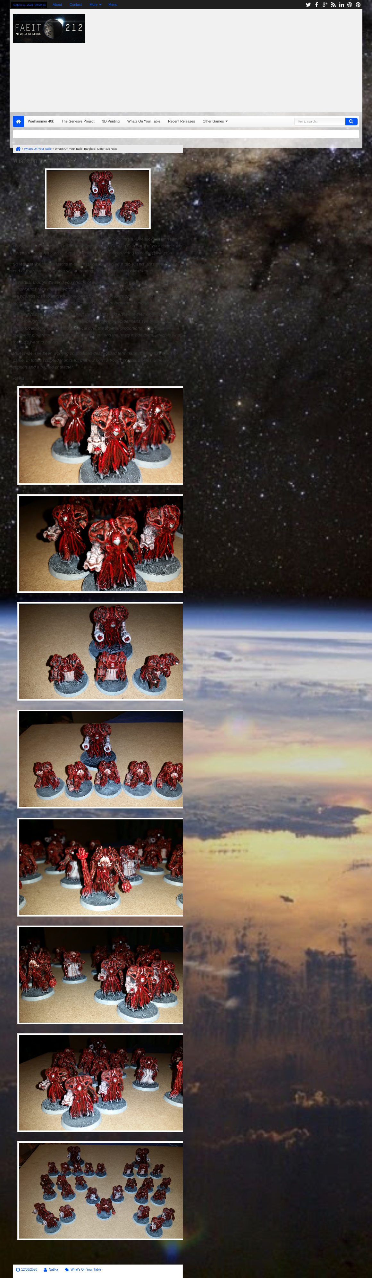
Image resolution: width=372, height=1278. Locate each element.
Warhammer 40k (41, 121)
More (93, 4)
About (57, 4)
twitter (308, 4)
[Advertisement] (249, 59)
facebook (316, 4)
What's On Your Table (86, 1269)
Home (18, 121)
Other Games (213, 121)
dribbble (350, 4)
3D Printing (111, 121)
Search (351, 121)
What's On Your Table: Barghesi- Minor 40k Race (71, 160)
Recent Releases (181, 121)
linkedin (341, 4)
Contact (76, 4)
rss (333, 4)
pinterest (358, 4)
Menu (112, 4)
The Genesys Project (78, 121)
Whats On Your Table (143, 121)
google (325, 4)
